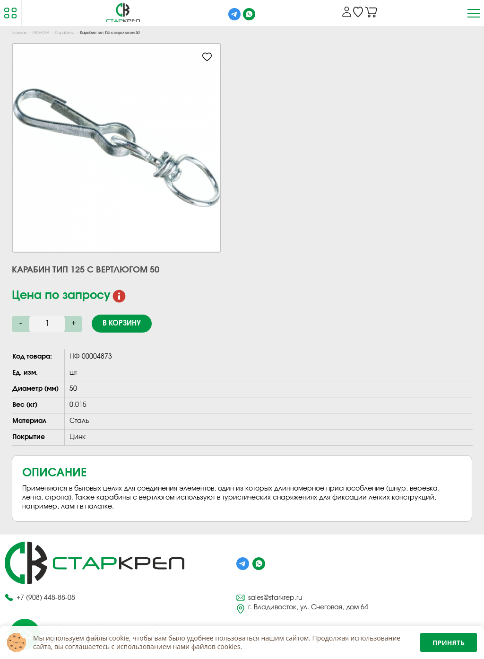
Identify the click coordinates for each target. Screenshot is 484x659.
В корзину (122, 323)
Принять (448, 642)
